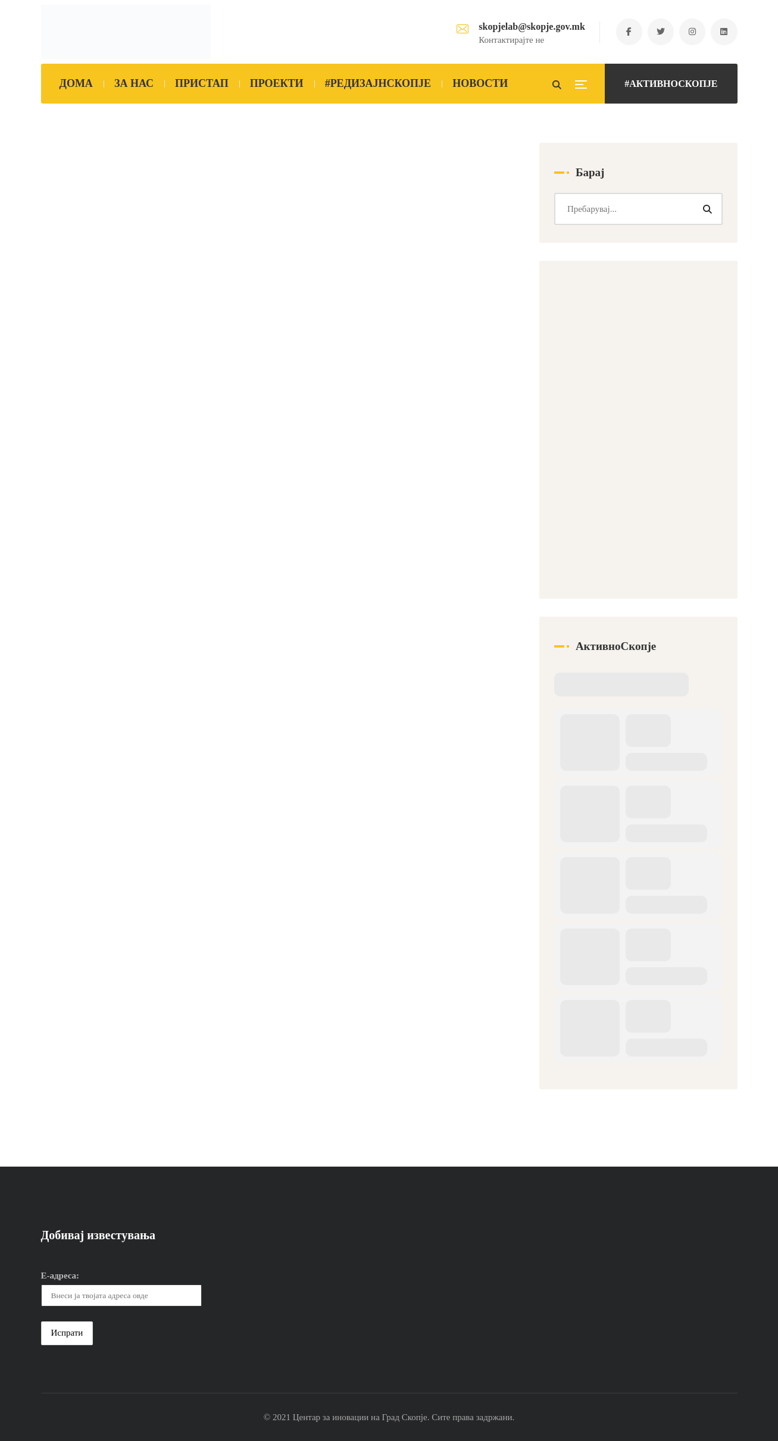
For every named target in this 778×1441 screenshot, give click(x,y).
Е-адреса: (60, 1276)
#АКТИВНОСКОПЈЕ (670, 84)
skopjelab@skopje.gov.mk (530, 26)
